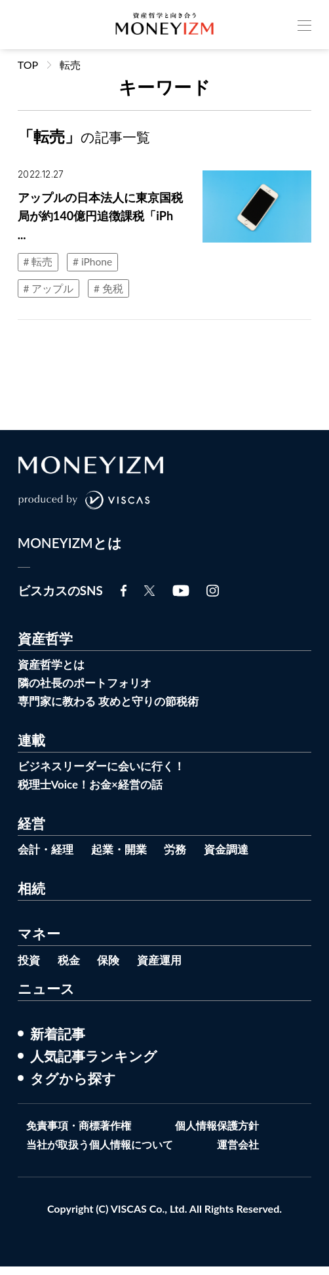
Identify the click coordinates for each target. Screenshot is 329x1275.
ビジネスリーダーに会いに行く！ (101, 772)
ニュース (46, 994)
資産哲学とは (51, 669)
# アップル (49, 291)
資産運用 (159, 966)
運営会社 (238, 1153)
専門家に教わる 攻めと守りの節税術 (108, 706)
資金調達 (226, 856)
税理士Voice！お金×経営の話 (91, 790)
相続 (31, 894)
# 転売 (38, 263)
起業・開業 (119, 856)
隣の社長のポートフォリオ (84, 687)
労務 (175, 856)
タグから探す (74, 1086)
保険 (108, 966)
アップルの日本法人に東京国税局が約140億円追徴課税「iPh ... (99, 216)
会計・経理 (45, 856)
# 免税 (110, 291)
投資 (29, 966)
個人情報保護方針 (217, 1134)
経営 (31, 828)
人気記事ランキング (94, 1063)
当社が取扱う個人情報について (99, 1153)
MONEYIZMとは (71, 546)
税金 (69, 966)
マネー (39, 940)
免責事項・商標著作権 (78, 1134)
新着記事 (58, 1041)
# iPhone (94, 263)
